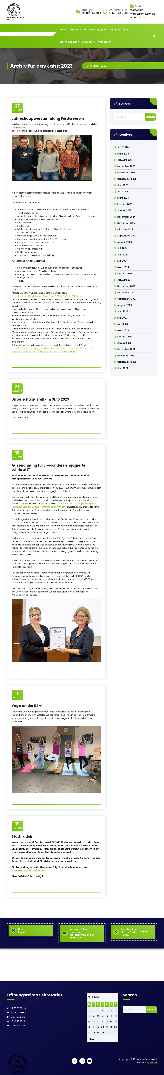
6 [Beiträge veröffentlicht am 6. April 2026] (89, 1015)
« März (92, 1039)
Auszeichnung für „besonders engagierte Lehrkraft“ (48, 467)
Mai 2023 (122, 317)
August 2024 (124, 242)
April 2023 (123, 324)
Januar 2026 (124, 159)
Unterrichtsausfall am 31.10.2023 (40, 399)
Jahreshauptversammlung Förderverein (48, 118)
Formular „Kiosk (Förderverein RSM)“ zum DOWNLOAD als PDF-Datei (47, 296)
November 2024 (126, 223)
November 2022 (126, 355)
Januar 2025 (124, 210)
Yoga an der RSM (27, 705)
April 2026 (123, 147)
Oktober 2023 (125, 292)
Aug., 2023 (17, 825)
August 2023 (124, 305)
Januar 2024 (124, 279)
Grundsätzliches (119, 29)
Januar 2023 (124, 343)
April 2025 (123, 191)
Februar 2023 (124, 336)
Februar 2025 (124, 204)
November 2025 (126, 172)
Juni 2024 (122, 254)
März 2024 (123, 267)
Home (63, 29)
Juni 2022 (122, 368)
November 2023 (126, 286)
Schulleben (88, 41)
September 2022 (126, 361)
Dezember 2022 (126, 349)
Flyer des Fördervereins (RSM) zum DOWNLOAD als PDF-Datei (44, 351)
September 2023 (126, 298)
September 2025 (126, 178)
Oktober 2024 (125, 229)
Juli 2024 (122, 248)
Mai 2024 (122, 260)
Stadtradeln (22, 836)
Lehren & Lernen (69, 41)
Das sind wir (76, 29)
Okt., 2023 (17, 388)
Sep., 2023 (17, 454)
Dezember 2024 (126, 216)
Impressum (104, 41)
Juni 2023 (122, 311)
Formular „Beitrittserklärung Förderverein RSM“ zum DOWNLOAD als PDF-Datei (52, 348)
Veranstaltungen (97, 29)
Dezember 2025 (126, 166)
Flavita (153, 1062)
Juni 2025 (122, 185)
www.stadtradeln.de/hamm (28, 870)
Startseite (92, 65)
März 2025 (123, 197)
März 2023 (123, 330)
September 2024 (127, 235)
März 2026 (123, 153)
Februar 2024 (125, 273)
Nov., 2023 (17, 107)
